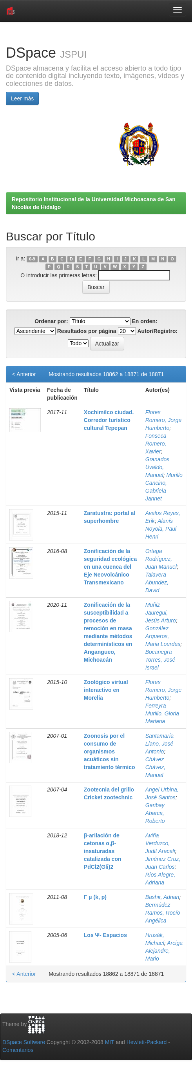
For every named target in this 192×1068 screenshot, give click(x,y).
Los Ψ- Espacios (105, 935)
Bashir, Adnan (162, 897)
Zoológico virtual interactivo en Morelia (106, 690)
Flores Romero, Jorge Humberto (163, 420)
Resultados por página (86, 331)
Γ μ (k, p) (95, 897)
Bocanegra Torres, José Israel (160, 660)
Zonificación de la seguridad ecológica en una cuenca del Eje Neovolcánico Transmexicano (110, 567)
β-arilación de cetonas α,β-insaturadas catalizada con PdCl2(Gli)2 (102, 851)
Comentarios (17, 1050)
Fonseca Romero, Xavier (156, 444)
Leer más (22, 98)
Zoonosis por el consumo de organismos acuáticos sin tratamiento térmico (109, 751)
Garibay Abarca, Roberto (155, 813)
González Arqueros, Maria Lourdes (163, 636)
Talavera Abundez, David (156, 582)
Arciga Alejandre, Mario (164, 951)
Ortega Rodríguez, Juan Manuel (161, 559)
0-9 (32, 259)
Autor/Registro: (157, 331)
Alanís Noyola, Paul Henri (160, 529)
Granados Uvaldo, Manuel (157, 467)
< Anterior (24, 374)
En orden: (145, 321)
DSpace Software (23, 1042)
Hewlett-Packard (147, 1042)
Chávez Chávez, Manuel (155, 767)
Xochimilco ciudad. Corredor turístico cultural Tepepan (109, 420)
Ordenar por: (51, 321)
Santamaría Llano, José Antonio (159, 744)
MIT (109, 1042)
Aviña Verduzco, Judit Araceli (160, 843)
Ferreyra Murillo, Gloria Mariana (162, 713)
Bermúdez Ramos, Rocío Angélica (162, 913)
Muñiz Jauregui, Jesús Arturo (160, 613)
